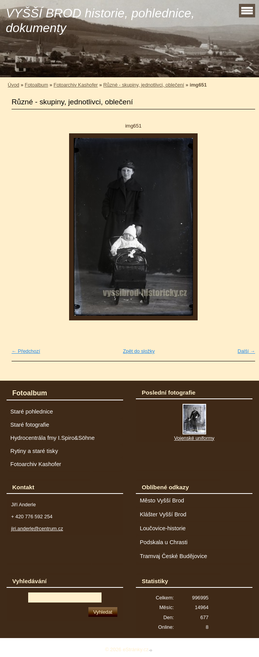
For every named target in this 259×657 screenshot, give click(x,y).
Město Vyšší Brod (162, 500)
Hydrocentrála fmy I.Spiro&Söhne (52, 438)
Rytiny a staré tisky (34, 451)
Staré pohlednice (31, 411)
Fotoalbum (36, 85)
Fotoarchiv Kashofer (76, 85)
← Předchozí (26, 351)
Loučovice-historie (163, 528)
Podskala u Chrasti (164, 542)
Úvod (13, 85)
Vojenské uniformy (194, 438)
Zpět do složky (139, 351)
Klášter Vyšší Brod (163, 514)
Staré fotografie (29, 425)
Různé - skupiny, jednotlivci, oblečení (144, 85)
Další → (246, 351)
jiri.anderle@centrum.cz (37, 528)
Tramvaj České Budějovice (173, 556)
